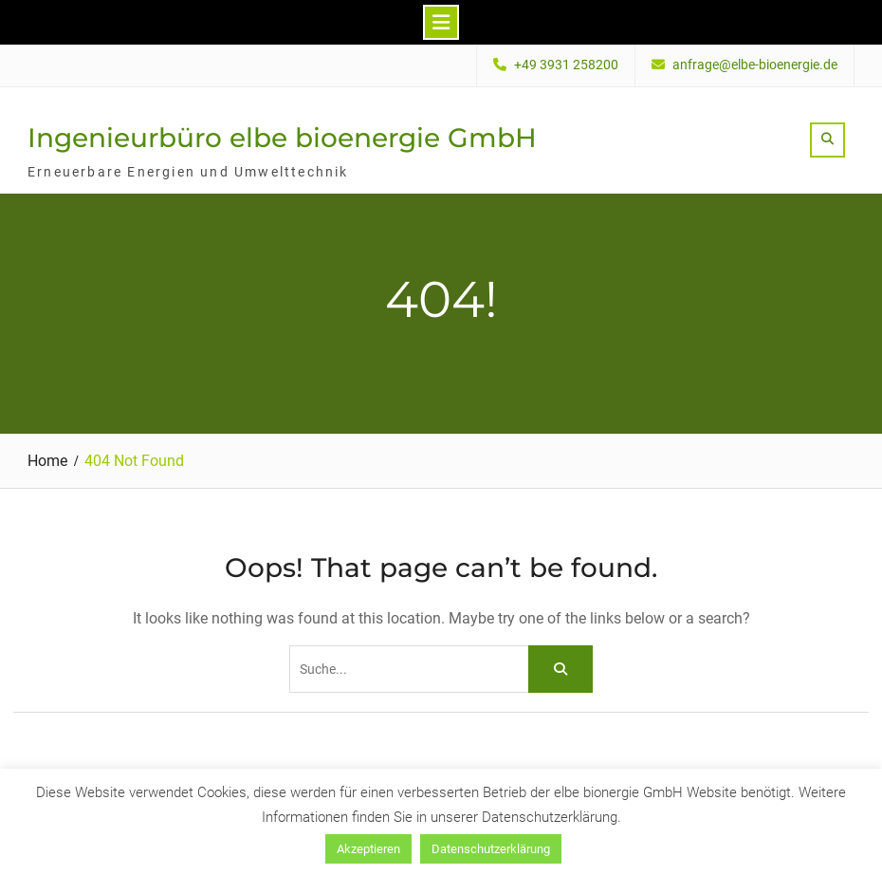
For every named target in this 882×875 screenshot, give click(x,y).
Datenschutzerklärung (491, 849)
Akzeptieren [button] (368, 849)
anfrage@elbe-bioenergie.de (754, 65)
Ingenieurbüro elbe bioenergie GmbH (282, 137)
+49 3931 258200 (566, 65)
